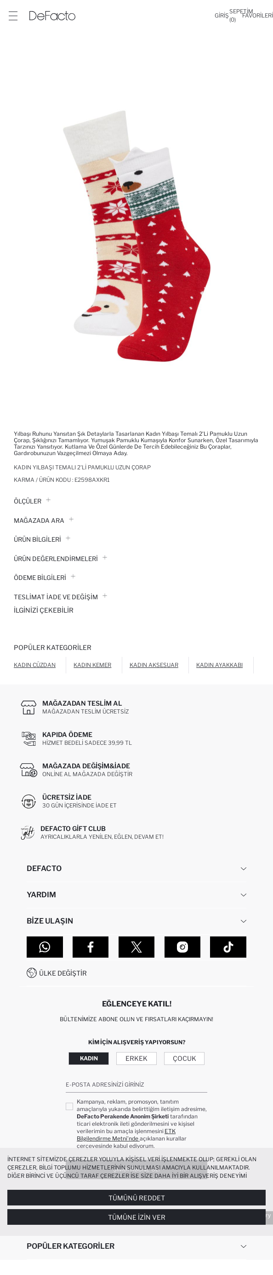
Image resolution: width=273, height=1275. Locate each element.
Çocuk (184, 1058)
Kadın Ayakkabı (219, 664)
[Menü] (12, 15)
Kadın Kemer (92, 664)
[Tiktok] (228, 947)
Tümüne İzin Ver (136, 1217)
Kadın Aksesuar (154, 664)
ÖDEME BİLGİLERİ (44, 577)
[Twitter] (137, 947)
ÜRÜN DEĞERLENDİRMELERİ (60, 558)
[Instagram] (183, 947)
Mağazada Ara (44, 520)
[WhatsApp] (45, 947)
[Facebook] (91, 947)
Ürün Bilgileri (42, 539)
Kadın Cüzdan (35, 664)
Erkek (136, 1058)
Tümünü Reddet (136, 1198)
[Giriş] (222, 16)
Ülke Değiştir (63, 973)
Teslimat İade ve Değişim (60, 597)
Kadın (89, 1058)
